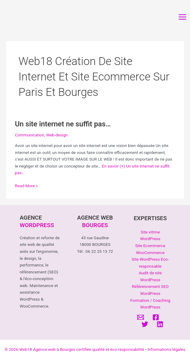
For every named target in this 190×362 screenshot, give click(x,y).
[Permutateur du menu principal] (182, 17)
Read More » (26, 185)
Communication (29, 134)
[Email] (140, 317)
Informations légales (166, 349)
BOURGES (95, 225)
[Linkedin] (160, 324)
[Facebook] (155, 317)
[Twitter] (145, 324)
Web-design (57, 134)
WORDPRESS (37, 225)
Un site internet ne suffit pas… (63, 124)
